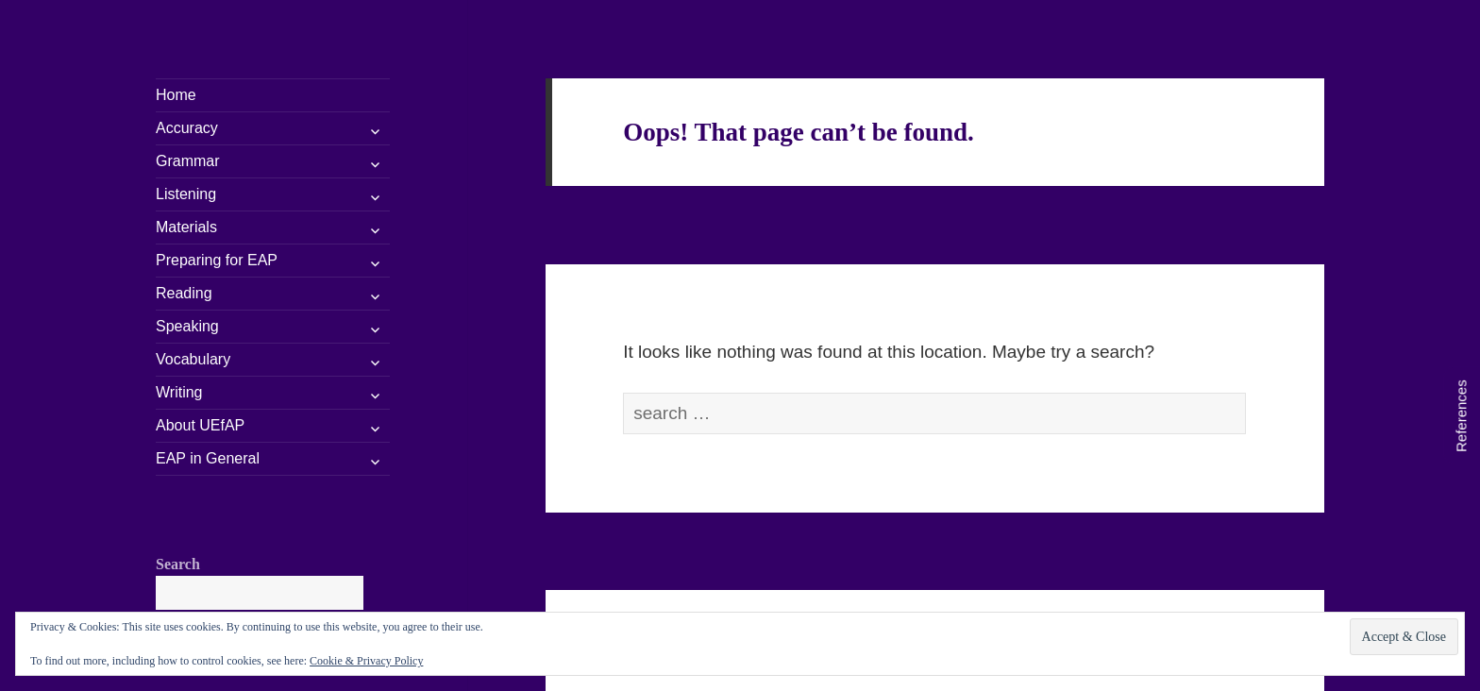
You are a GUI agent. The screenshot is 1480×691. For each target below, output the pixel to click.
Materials (186, 227)
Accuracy (187, 128)
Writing (179, 392)
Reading (184, 293)
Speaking (187, 326)
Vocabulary (193, 359)
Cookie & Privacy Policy (366, 660)
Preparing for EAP (217, 260)
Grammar (188, 161)
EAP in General (208, 458)
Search (178, 564)
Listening (186, 194)
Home (176, 95)
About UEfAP (200, 425)
